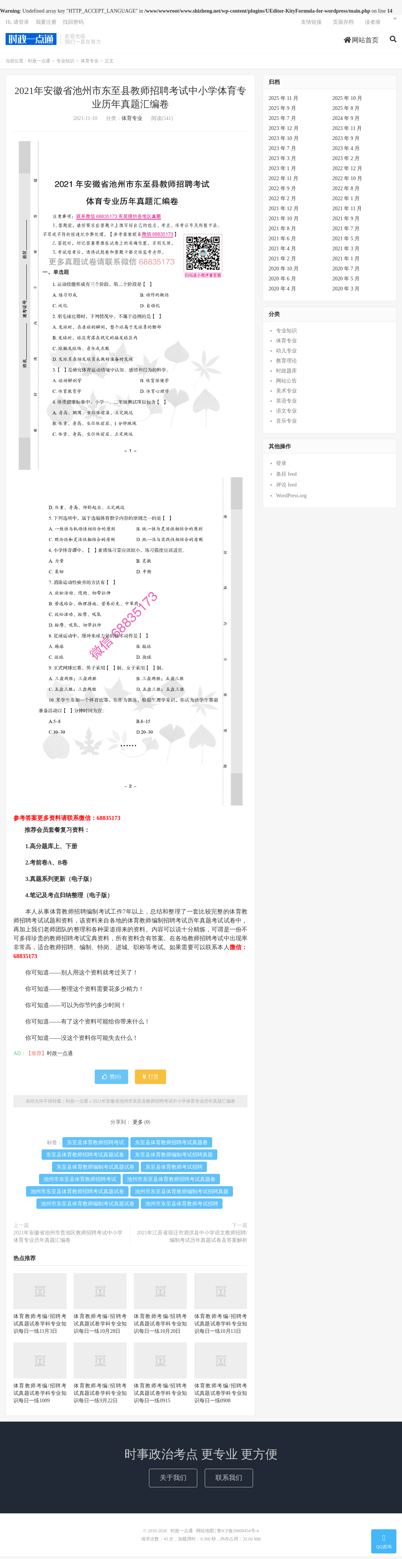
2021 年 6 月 (282, 241)
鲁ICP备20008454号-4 (238, 1533)
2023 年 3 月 (282, 161)
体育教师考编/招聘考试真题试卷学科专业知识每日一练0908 (220, 1396)
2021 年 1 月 (346, 261)
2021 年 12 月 (284, 211)
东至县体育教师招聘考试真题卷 (171, 1145)
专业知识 (65, 63)
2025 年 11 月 (283, 101)
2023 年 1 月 (282, 171)
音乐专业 (286, 424)
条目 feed (286, 477)
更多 (138, 1125)
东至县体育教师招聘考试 (95, 1145)
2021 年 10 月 (284, 221)
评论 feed (286, 488)
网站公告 (286, 384)
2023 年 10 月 (284, 141)
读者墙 (372, 24)
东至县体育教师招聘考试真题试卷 (85, 1158)
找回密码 (73, 24)
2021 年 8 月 (282, 231)
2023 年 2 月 (346, 161)
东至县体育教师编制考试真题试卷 (95, 1170)
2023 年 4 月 (346, 151)
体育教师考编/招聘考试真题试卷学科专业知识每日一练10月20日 (160, 1326)
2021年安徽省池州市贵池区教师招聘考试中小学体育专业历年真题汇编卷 (68, 1239)
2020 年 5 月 (346, 281)
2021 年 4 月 (282, 251)
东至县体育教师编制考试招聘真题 (174, 1158)
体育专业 (89, 63)
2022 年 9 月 (282, 191)
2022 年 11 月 (283, 181)
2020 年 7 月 (346, 271)
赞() (111, 1080)
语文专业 (286, 414)
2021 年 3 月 (346, 251)
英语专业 (286, 404)
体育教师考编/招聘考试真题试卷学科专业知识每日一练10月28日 (100, 1326)
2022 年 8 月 (346, 191)
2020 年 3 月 (346, 291)
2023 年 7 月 (282, 151)
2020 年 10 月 (284, 271)
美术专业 (286, 394)
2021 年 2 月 (282, 261)
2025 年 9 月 (282, 111)
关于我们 (173, 1480)
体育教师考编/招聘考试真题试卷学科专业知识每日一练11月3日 (40, 1326)
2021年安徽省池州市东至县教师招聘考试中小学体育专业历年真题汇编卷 (164, 1104)
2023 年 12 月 (284, 131)
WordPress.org (291, 498)
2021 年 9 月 (346, 221)
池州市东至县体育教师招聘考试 (79, 1182)
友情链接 (311, 24)
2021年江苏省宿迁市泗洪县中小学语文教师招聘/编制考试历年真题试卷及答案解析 (192, 1239)
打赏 (150, 1080)
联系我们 (228, 1480)
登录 (281, 466)
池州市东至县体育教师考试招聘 (181, 1207)
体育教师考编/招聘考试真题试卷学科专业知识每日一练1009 (40, 1396)
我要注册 (46, 24)
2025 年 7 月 (282, 121)
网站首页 (361, 42)
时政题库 (286, 374)
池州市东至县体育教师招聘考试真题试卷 (77, 1194)
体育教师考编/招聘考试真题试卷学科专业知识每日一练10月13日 (220, 1326)
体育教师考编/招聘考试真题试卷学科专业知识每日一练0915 (160, 1396)
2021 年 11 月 (347, 211)
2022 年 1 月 (346, 201)
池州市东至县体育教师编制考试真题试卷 (87, 1207)
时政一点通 (31, 41)
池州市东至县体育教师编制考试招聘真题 (181, 1194)
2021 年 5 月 (346, 241)
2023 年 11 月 (347, 131)
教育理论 (286, 364)
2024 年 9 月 (346, 121)
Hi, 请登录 (17, 24)
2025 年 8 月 (346, 111)
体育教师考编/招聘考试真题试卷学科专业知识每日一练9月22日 (100, 1396)
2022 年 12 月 (348, 171)
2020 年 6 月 (282, 281)
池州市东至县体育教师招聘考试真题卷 (171, 1182)
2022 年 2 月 (282, 201)
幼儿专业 (286, 354)
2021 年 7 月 (346, 231)
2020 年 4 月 (282, 291)
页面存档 (343, 24)
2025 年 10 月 (348, 101)
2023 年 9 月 (346, 141)
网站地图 (205, 1533)
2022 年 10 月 (348, 181)
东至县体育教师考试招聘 (173, 1170)
